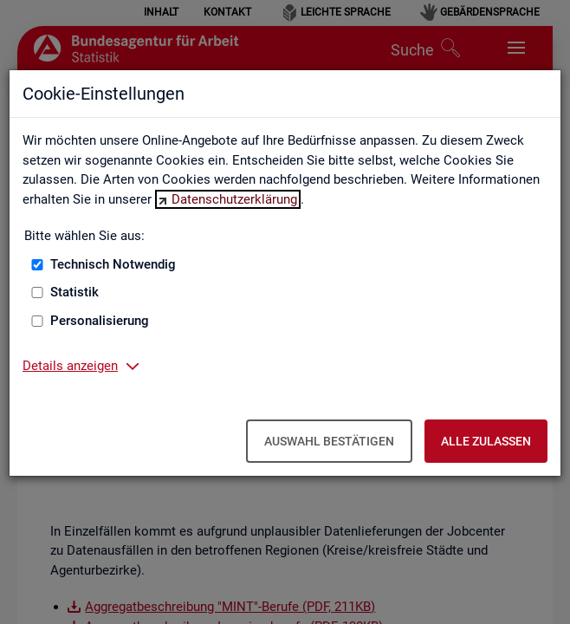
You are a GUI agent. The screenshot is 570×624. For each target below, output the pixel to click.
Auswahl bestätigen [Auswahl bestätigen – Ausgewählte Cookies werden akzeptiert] (329, 441)
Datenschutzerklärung (234, 199)
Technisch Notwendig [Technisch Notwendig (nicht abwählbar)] (113, 264)
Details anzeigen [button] (70, 366)
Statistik (74, 292)
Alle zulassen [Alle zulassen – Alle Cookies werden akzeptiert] (486, 441)
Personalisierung (99, 320)
